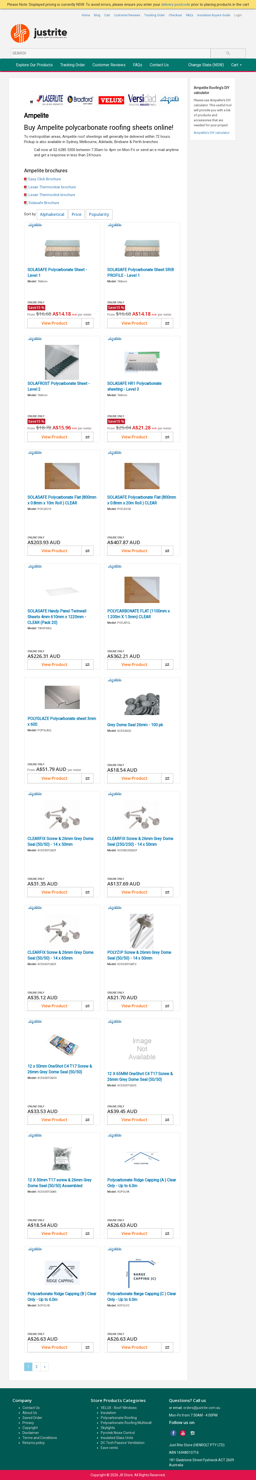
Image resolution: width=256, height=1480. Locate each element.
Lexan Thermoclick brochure (51, 195)
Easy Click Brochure (44, 179)
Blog (97, 15)
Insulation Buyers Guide (213, 15)
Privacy (28, 1423)
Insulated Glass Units (117, 1438)
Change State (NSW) (206, 65)
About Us (29, 1413)
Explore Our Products (34, 65)
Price (77, 214)
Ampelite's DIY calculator (212, 133)
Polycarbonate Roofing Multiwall (126, 1423)
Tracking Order (154, 15)
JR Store (126, 1475)
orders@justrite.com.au (201, 1408)
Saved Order (32, 1418)
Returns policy (33, 1443)
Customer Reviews (127, 15)
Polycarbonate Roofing (119, 1418)
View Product (54, 323)
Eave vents (109, 1448)
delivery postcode (176, 4)
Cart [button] (236, 65)
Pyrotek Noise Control (118, 1433)
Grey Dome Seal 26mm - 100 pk (135, 724)
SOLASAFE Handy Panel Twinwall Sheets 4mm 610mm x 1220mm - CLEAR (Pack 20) (57, 617)
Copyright (30, 1428)
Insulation (108, 1413)
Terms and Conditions (39, 1438)
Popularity (99, 214)
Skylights (108, 1428)
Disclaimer (30, 1433)
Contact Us (159, 65)
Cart (107, 15)
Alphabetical (52, 214)
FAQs (189, 15)
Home (86, 15)
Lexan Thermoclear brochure (52, 187)
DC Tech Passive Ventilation (122, 1443)
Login (238, 15)
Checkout (175, 15)
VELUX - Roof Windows (119, 1408)
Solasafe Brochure (43, 203)
